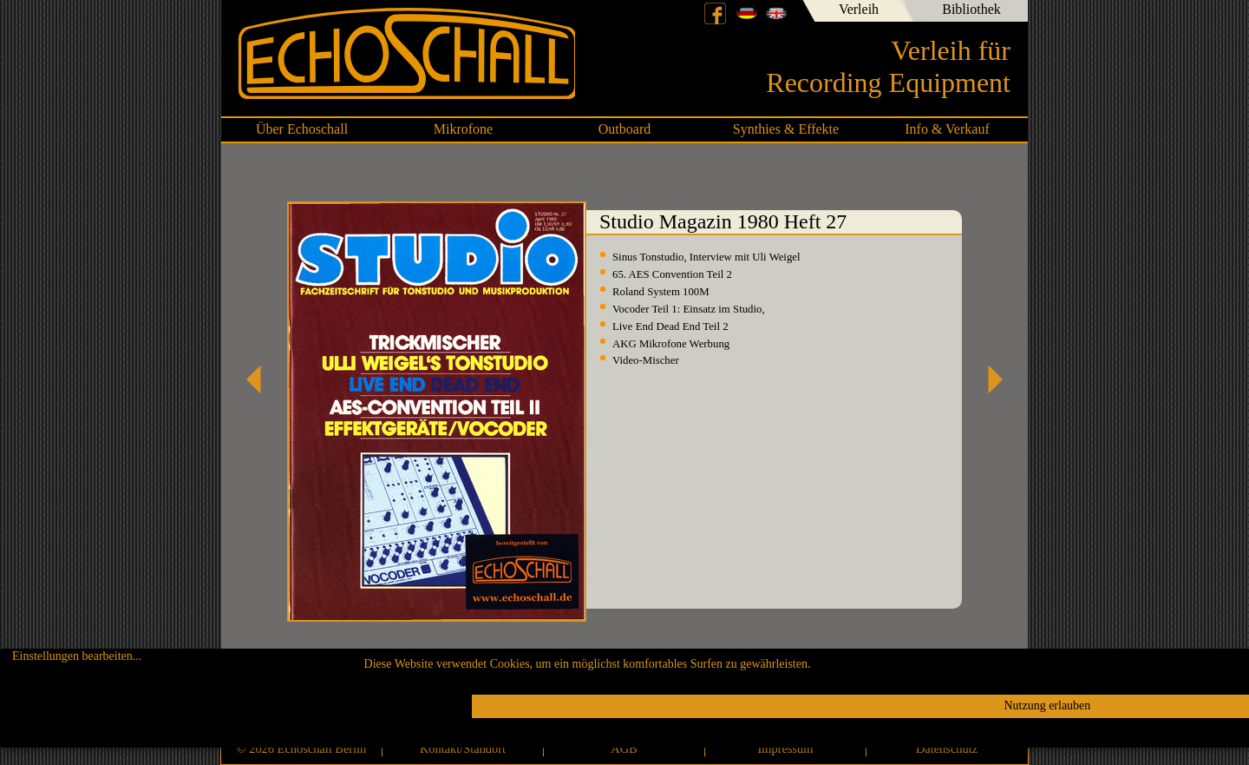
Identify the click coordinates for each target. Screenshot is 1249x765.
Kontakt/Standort (463, 748)
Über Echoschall (302, 129)
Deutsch (746, 13)
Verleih (859, 9)
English (776, 13)
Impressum (786, 748)
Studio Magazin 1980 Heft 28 (988, 379)
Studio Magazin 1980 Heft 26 (260, 379)
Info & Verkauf (947, 129)
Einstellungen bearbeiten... (76, 656)
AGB (624, 748)
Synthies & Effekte (786, 129)
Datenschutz (947, 748)
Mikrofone (463, 129)
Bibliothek (971, 9)
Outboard (624, 129)
